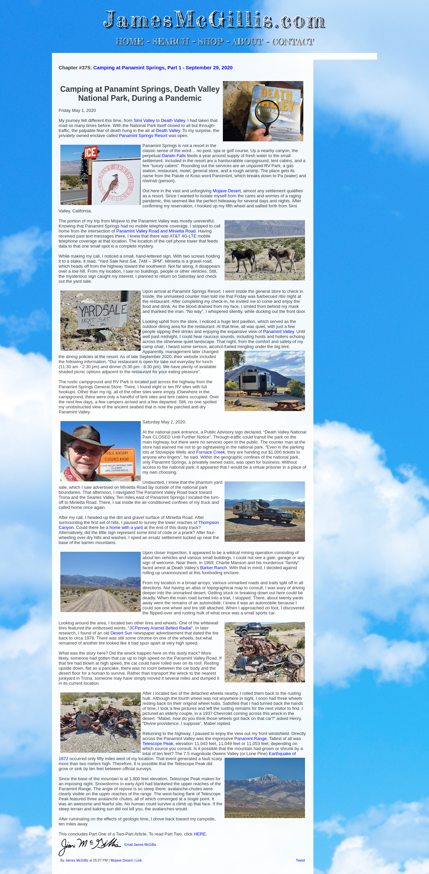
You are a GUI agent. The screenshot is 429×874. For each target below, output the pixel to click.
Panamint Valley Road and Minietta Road (156, 230)
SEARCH (170, 41)
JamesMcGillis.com (214, 18)
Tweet (300, 860)
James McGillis (76, 860)
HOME (130, 41)
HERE (200, 833)
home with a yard (126, 527)
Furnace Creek (210, 452)
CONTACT (292, 41)
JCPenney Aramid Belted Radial (160, 627)
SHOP (210, 41)
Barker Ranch (213, 567)
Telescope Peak (157, 743)
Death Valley (173, 120)
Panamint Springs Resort (143, 135)
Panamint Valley (278, 331)
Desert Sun (121, 632)
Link (138, 860)
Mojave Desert (227, 190)
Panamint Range (250, 738)
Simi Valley (144, 120)
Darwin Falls (174, 155)
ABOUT (247, 41)
